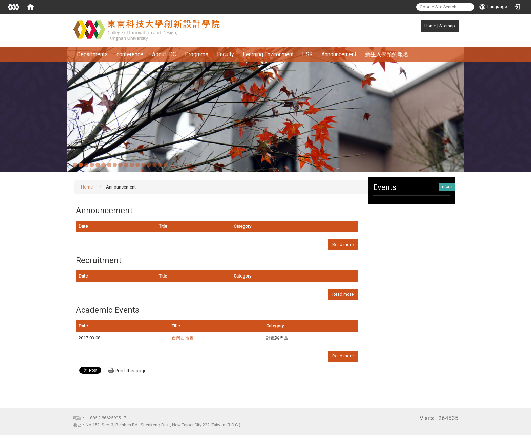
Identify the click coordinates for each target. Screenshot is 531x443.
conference (129, 54)
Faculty (225, 54)
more (447, 186)
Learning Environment (268, 54)
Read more (343, 244)
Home (430, 25)
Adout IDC (164, 54)
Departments (92, 54)
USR (307, 54)
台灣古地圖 (183, 337)
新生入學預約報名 (386, 54)
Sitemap (447, 25)
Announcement (338, 54)
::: (420, 25)
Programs (196, 54)
